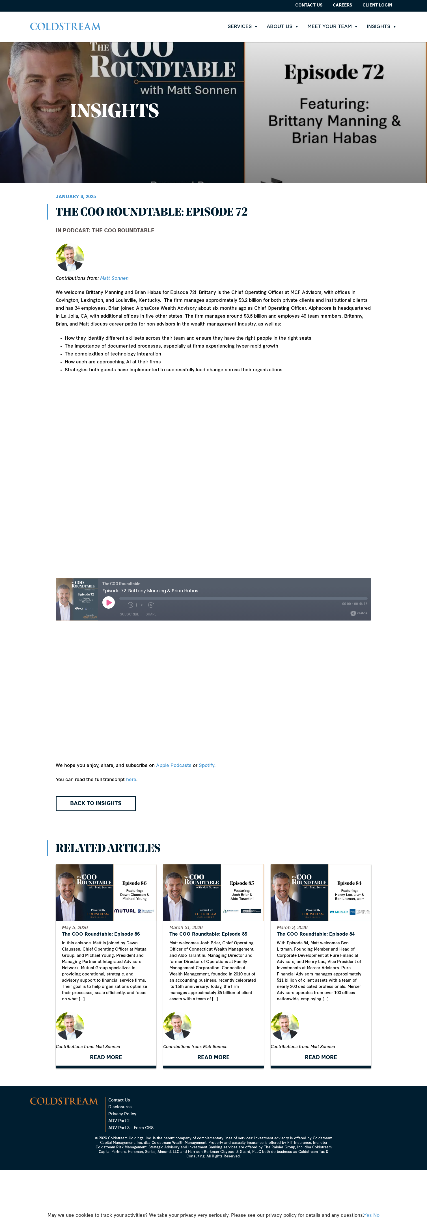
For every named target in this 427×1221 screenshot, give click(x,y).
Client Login (377, 5)
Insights (382, 27)
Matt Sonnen (114, 278)
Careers (342, 5)
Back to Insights (96, 803)
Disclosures (120, 1158)
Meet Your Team (332, 27)
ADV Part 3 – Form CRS (131, 1179)
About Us (283, 27)
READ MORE (106, 1108)
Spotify (206, 766)
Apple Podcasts (173, 766)
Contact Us (309, 5)
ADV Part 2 (119, 1172)
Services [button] (243, 27)
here (131, 780)
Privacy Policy (122, 1165)
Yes (367, 1215)
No (376, 1215)
